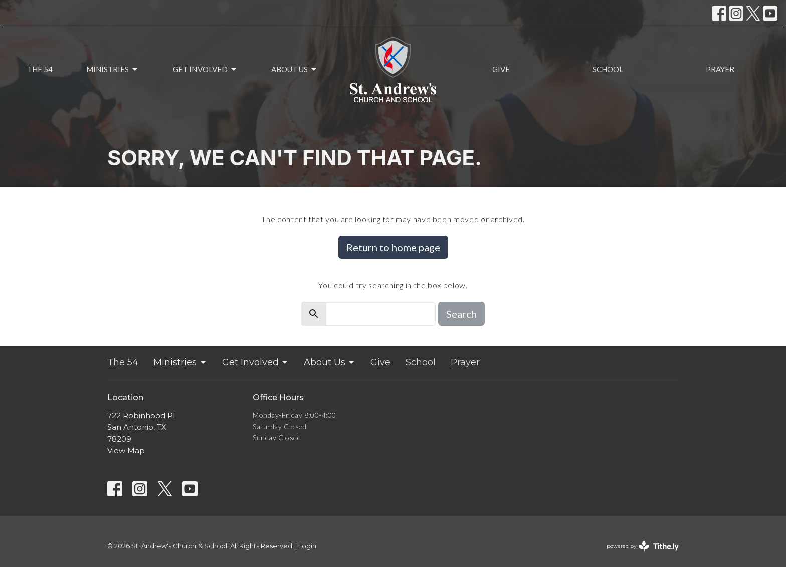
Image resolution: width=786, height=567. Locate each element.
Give (501, 69)
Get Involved (205, 70)
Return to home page (393, 247)
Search (461, 314)
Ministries (112, 70)
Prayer (720, 69)
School (608, 69)
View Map (126, 450)
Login (307, 546)
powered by (643, 546)
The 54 (40, 69)
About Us (294, 70)
